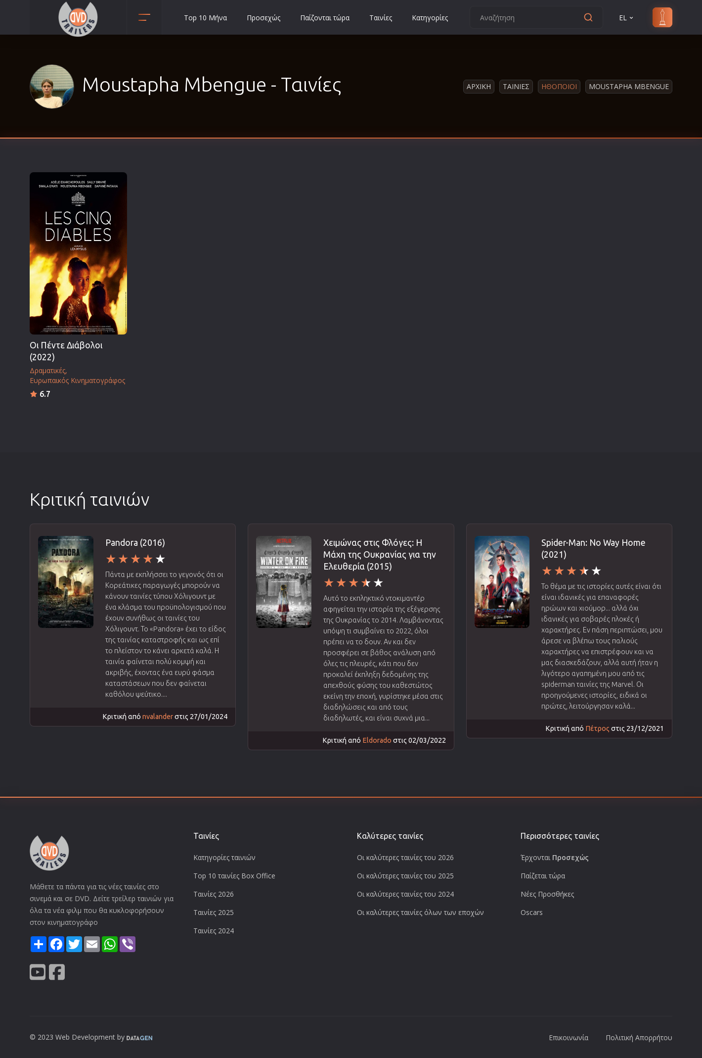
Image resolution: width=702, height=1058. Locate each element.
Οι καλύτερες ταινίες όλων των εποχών (420, 912)
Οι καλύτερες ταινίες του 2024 (405, 894)
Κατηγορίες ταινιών (224, 857)
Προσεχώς (263, 17)
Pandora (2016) (135, 542)
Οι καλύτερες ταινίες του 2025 (405, 875)
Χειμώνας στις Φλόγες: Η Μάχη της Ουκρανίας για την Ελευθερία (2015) (379, 554)
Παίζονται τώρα (325, 17)
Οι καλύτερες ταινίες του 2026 (405, 857)
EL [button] (627, 17)
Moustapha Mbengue (629, 86)
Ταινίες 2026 (213, 894)
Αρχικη (479, 86)
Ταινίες (380, 17)
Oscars (532, 912)
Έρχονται (555, 857)
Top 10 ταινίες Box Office (234, 875)
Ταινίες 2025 (213, 912)
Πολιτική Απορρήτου (639, 1037)
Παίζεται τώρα (543, 875)
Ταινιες (516, 86)
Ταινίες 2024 (213, 930)
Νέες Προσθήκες (547, 894)
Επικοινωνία (568, 1037)
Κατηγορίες (430, 17)
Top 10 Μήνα (205, 17)
